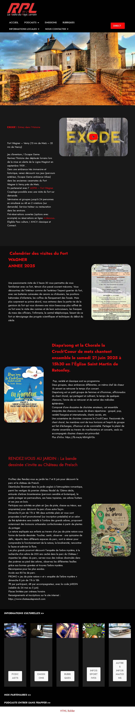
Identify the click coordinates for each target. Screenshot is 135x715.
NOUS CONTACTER (55, 29)
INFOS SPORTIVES (94, 674)
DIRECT (117, 25)
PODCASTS (30, 22)
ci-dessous (48, 218)
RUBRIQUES (69, 22)
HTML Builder (67, 711)
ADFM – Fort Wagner (41, 188)
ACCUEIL (13, 22)
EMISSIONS (51, 22)
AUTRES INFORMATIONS (120, 670)
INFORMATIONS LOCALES (23, 29)
